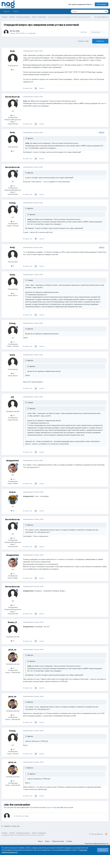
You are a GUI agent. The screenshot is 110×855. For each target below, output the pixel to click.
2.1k (13, 221)
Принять (102, 850)
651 (13, 668)
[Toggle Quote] (26, 138)
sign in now (51, 807)
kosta (12, 275)
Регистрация (101, 4)
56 (13, 293)
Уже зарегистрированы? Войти (80, 4)
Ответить (100, 41)
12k (13, 511)
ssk (12, 397)
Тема (47, 841)
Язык (40, 841)
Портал (15, 11)
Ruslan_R (12, 622)
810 (13, 641)
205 (13, 415)
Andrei (12, 492)
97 (13, 70)
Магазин (6, 11)
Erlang (12, 203)
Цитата (41, 88)
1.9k (13, 479)
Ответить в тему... (21, 816)
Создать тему (83, 41)
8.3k (13, 115)
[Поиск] (81, 11)
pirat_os (12, 649)
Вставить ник (27, 88)
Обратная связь (58, 841)
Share (84, 32)
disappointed (12, 460)
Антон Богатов (12, 97)
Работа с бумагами (28, 33)
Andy (17, 31)
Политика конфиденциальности (96, 843)
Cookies (69, 841)
